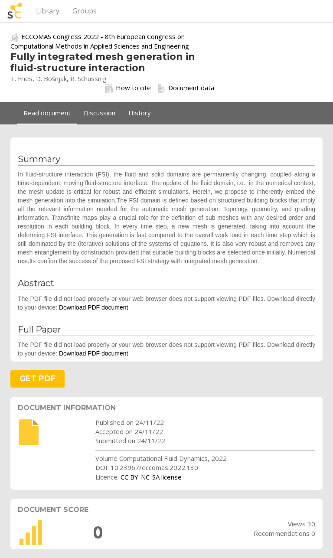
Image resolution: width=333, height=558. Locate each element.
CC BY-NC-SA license (151, 477)
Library (47, 11)
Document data (185, 88)
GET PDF (38, 378)
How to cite (128, 88)
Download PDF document (93, 307)
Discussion (99, 112)
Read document (47, 112)
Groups (84, 11)
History (139, 112)
